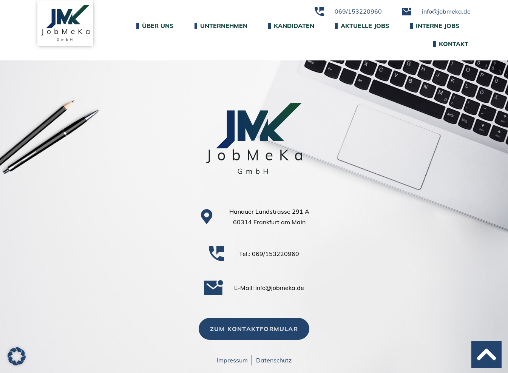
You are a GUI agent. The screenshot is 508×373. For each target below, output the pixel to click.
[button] (16, 356)
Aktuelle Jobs (362, 25)
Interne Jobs (435, 25)
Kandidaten (291, 25)
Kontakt (450, 44)
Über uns (155, 25)
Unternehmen (221, 25)
